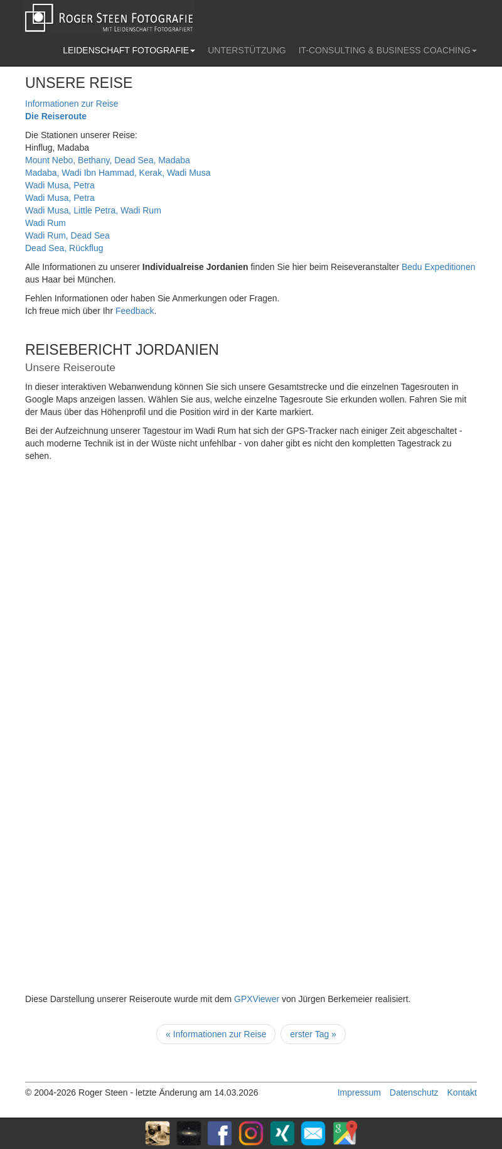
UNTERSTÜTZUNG (247, 50)
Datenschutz (414, 1092)
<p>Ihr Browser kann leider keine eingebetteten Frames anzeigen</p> (232, 732)
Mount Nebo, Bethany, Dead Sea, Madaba (107, 160)
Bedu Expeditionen (439, 267)
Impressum (359, 1092)
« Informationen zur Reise (216, 1034)
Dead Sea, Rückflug (64, 248)
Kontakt (462, 1092)
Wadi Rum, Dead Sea (67, 235)
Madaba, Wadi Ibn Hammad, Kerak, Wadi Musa (117, 173)
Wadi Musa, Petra (60, 185)
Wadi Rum (45, 223)
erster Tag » (313, 1034)
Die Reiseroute (56, 116)
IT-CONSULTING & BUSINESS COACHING (388, 50)
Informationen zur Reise (72, 104)
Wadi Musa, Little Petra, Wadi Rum (93, 210)
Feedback (134, 311)
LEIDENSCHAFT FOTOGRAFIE (129, 50)
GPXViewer (256, 999)
